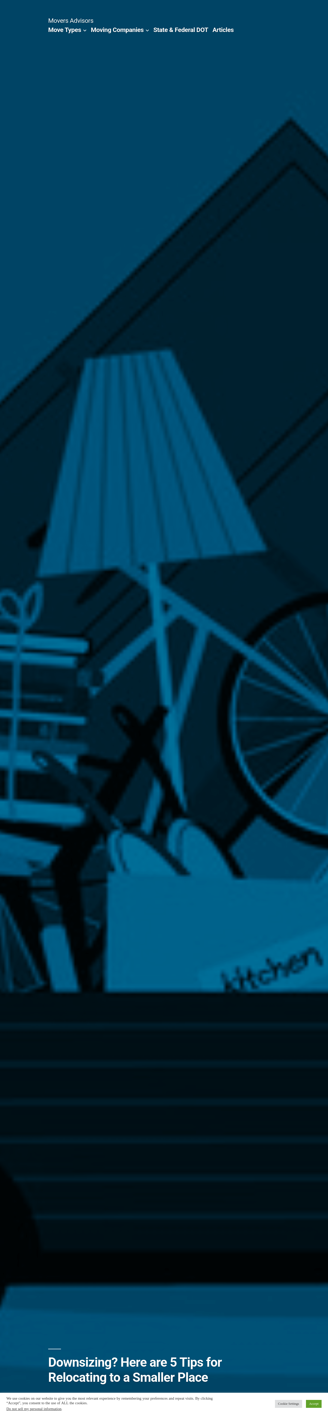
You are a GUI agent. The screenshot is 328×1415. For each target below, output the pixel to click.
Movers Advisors (71, 20)
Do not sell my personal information (33, 1409)
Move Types (64, 30)
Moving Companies (117, 30)
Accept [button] (314, 1404)
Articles (223, 30)
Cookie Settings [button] (288, 1404)
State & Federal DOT (180, 30)
